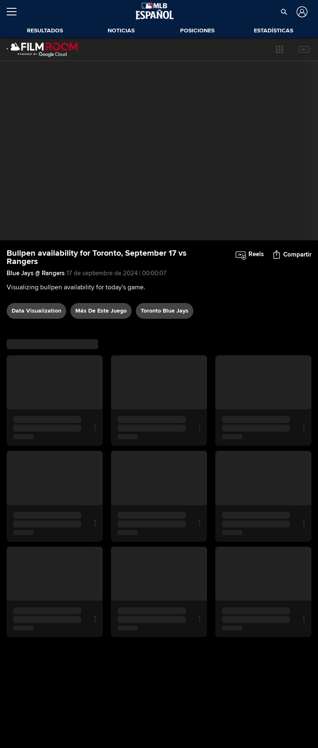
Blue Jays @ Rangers (36, 273)
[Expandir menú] (15, 11)
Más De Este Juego (101, 310)
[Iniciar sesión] (301, 12)
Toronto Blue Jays (164, 310)
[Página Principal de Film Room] (42, 49)
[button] (279, 49)
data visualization (36, 310)
